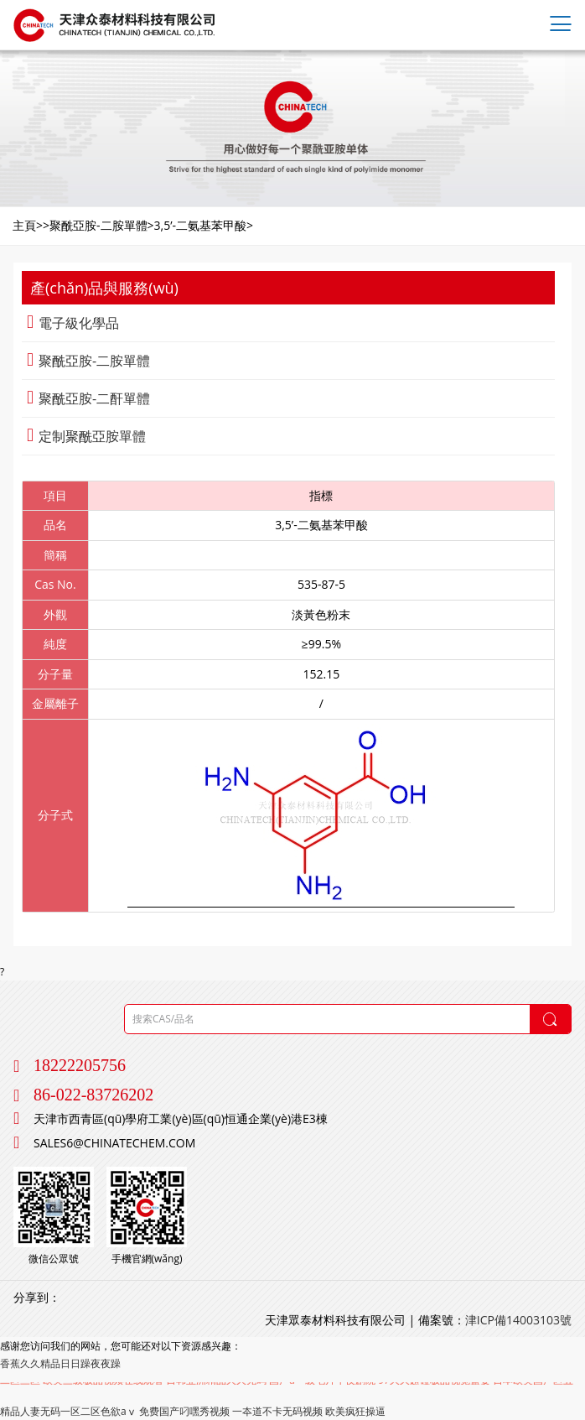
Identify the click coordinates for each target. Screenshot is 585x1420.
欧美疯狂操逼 (355, 1411)
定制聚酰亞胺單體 (86, 436)
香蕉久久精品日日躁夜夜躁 (60, 1363)
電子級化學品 (73, 323)
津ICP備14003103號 (518, 1320)
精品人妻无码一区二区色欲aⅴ (68, 1411)
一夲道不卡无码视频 (277, 1411)
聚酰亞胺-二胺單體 (88, 360)
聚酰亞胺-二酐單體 (88, 398)
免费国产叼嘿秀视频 (184, 1411)
